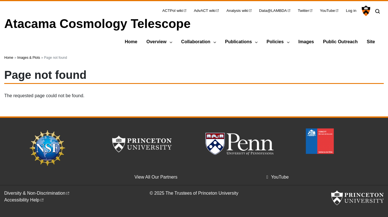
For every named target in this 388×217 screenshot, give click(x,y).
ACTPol (174, 10)
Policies (274, 41)
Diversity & (37, 193)
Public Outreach (340, 41)
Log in (351, 10)
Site (371, 41)
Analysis (239, 10)
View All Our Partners (156, 177)
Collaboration (195, 41)
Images (306, 41)
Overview (156, 41)
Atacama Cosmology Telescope (97, 24)
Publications (238, 41)
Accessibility (24, 200)
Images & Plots (28, 58)
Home (131, 41)
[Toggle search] (378, 11)
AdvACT (207, 10)
